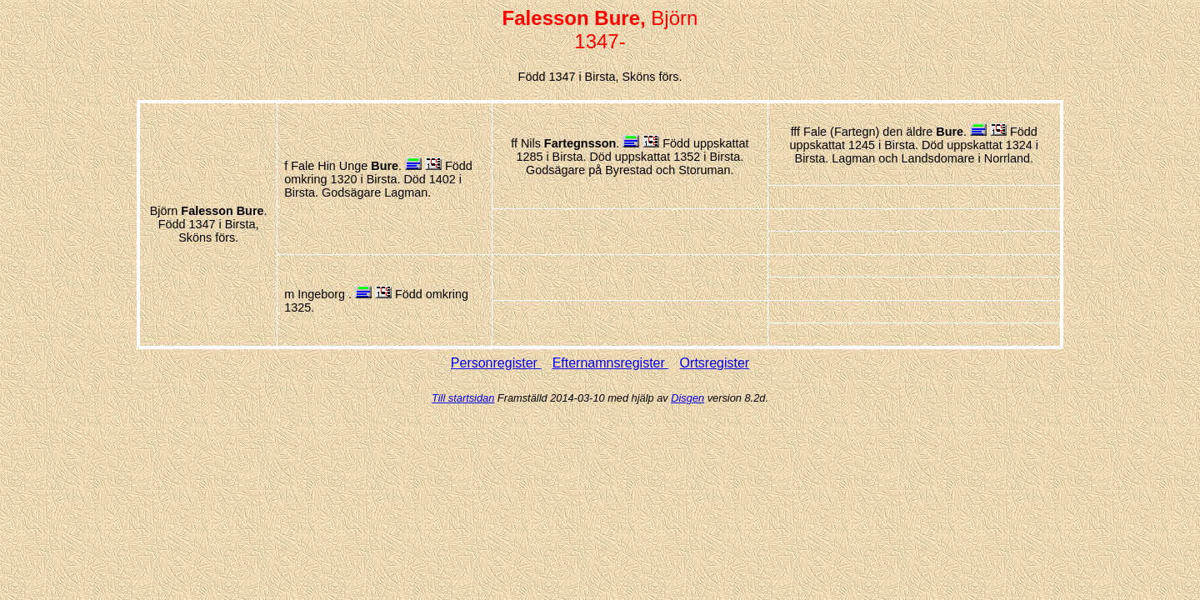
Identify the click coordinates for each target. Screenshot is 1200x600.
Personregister (496, 363)
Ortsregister (715, 363)
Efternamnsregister (610, 363)
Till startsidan (463, 398)
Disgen (687, 398)
